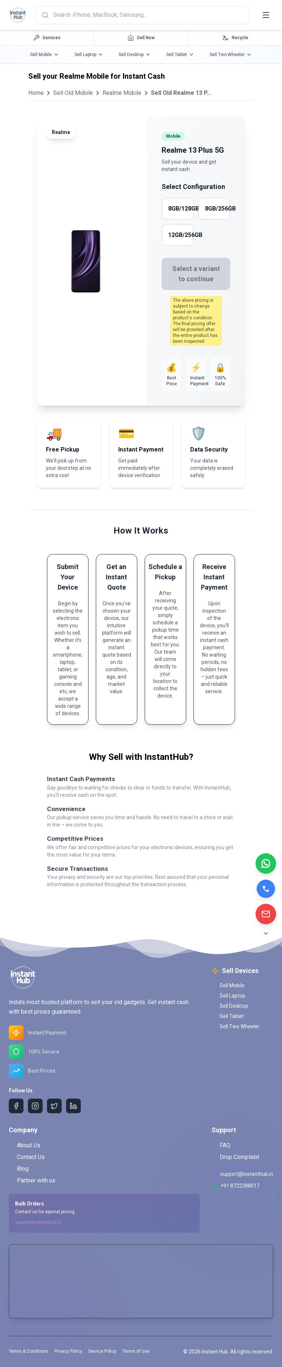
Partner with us (32, 1180)
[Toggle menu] (265, 15)
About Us (24, 1145)
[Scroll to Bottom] (266, 933)
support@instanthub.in (38, 1222)
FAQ (221, 1145)
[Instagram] (35, 1106)
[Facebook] (16, 1106)
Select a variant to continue (196, 274)
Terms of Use (135, 1351)
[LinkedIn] (73, 1106)
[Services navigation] (47, 37)
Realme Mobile (121, 92)
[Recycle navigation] (235, 37)
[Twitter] (54, 1106)
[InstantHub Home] (19, 15)
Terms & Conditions (28, 1351)
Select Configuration (193, 186)
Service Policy (102, 1351)
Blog (19, 1168)
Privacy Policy (68, 1351)
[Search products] (144, 15)
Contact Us (27, 1157)
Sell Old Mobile (73, 92)
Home (36, 92)
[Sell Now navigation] (141, 37)
